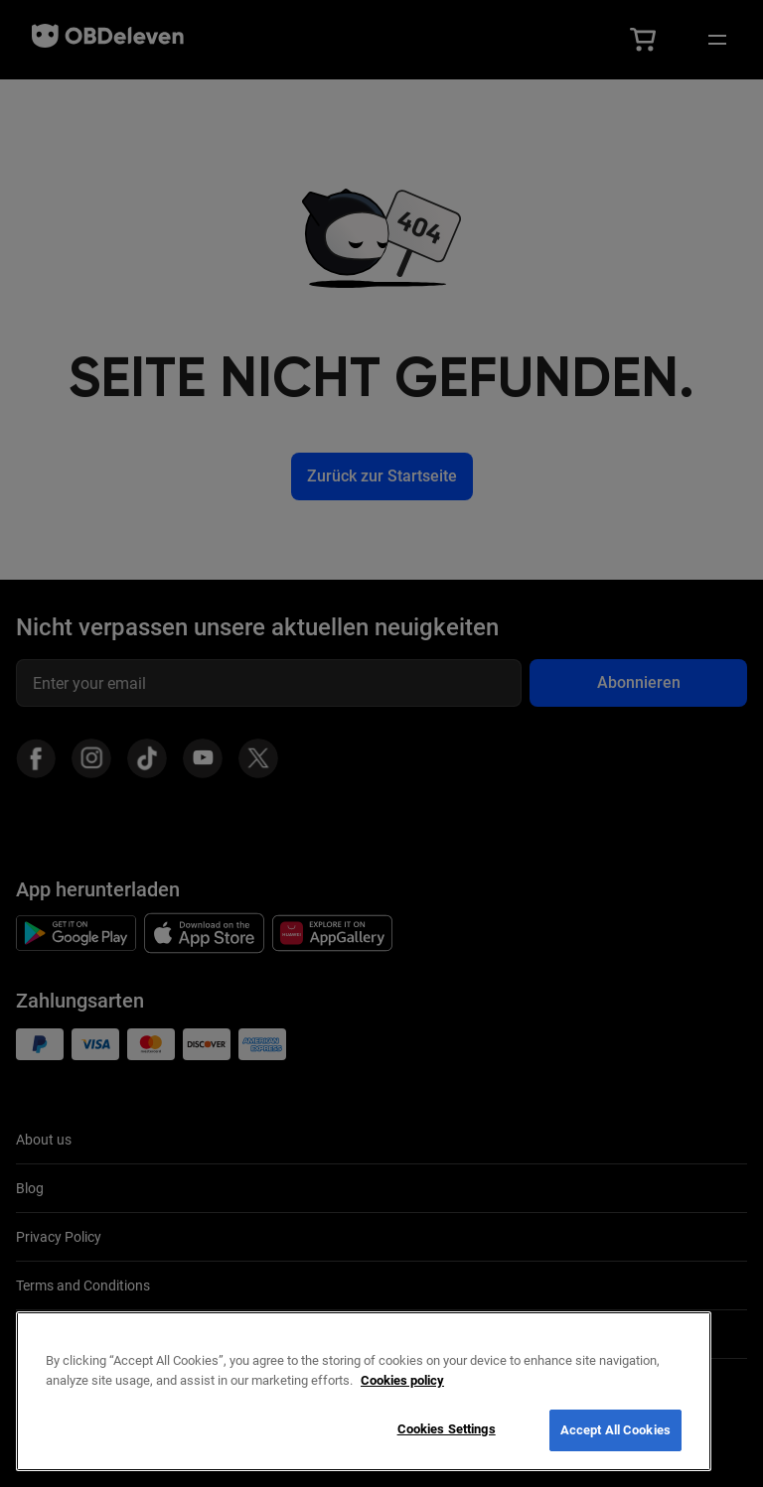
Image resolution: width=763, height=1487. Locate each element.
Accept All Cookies (615, 1429)
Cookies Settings (446, 1428)
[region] (363, 1391)
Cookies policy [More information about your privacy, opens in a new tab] (402, 1380)
